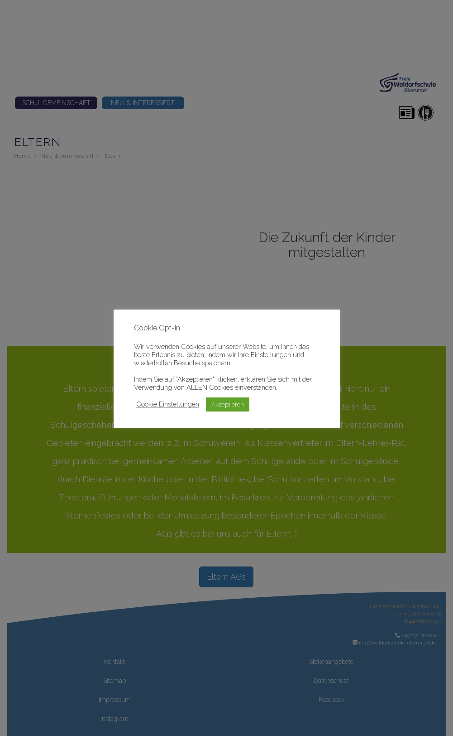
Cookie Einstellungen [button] (167, 404)
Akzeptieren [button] (227, 404)
